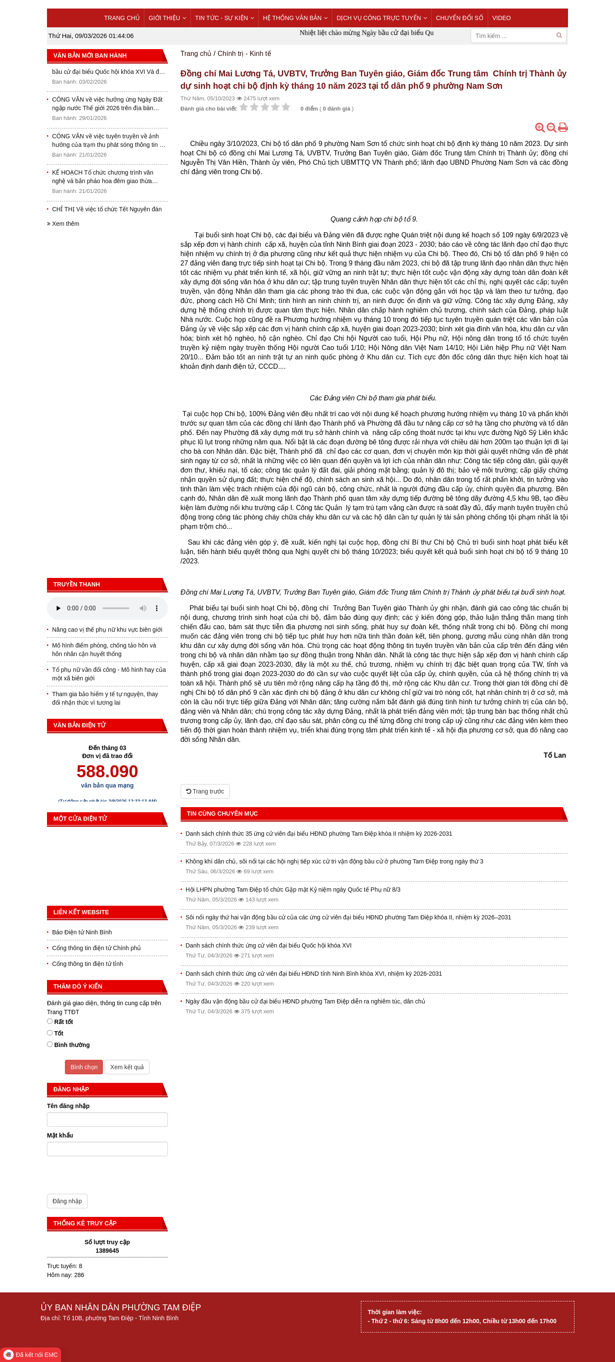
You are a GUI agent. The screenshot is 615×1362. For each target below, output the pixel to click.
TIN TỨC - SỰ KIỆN (224, 18)
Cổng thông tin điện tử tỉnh (87, 963)
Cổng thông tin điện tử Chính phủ (96, 948)
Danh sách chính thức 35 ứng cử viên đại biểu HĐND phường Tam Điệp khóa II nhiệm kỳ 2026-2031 (319, 833)
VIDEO (501, 18)
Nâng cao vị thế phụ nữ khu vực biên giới (107, 629)
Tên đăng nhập (68, 1105)
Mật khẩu (60, 1135)
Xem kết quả (127, 1067)
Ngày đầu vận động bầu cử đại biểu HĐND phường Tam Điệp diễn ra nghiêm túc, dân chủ (305, 1001)
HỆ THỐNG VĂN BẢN (295, 18)
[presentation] (112, 1177)
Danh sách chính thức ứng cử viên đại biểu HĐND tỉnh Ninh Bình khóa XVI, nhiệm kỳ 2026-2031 (314, 973)
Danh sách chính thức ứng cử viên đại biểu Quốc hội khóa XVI (269, 945)
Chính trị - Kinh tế (244, 53)
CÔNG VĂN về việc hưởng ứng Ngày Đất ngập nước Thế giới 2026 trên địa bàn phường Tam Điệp (107, 107)
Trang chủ (196, 53)
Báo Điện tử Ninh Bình (82, 932)
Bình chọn (83, 1067)
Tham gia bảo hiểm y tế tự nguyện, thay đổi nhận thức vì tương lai (105, 698)
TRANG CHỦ (122, 18)
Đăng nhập (67, 1201)
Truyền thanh (76, 584)
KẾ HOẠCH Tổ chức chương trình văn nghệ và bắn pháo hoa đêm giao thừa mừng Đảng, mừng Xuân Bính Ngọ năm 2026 (105, 180)
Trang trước (205, 791)
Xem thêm (63, 223)
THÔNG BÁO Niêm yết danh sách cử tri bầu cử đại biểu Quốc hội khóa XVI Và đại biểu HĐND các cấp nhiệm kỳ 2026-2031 (108, 70)
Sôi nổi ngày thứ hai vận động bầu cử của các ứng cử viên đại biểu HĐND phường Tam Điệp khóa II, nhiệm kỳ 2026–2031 (349, 917)
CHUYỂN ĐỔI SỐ (459, 18)
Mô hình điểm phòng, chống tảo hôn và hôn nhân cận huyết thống (104, 649)
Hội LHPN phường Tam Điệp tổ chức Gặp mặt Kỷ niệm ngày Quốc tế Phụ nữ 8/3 (293, 889)
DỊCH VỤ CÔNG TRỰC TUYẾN (382, 18)
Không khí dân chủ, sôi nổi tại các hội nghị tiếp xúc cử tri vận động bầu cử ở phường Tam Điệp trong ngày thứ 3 (334, 861)
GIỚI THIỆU (167, 18)
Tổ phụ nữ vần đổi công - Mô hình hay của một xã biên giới (109, 674)
